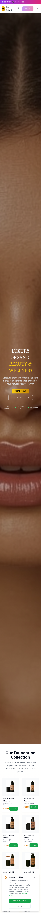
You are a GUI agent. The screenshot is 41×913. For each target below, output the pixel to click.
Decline (19, 906)
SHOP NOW (20, 391)
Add (14, 809)
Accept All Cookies (19, 901)
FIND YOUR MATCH (20, 397)
